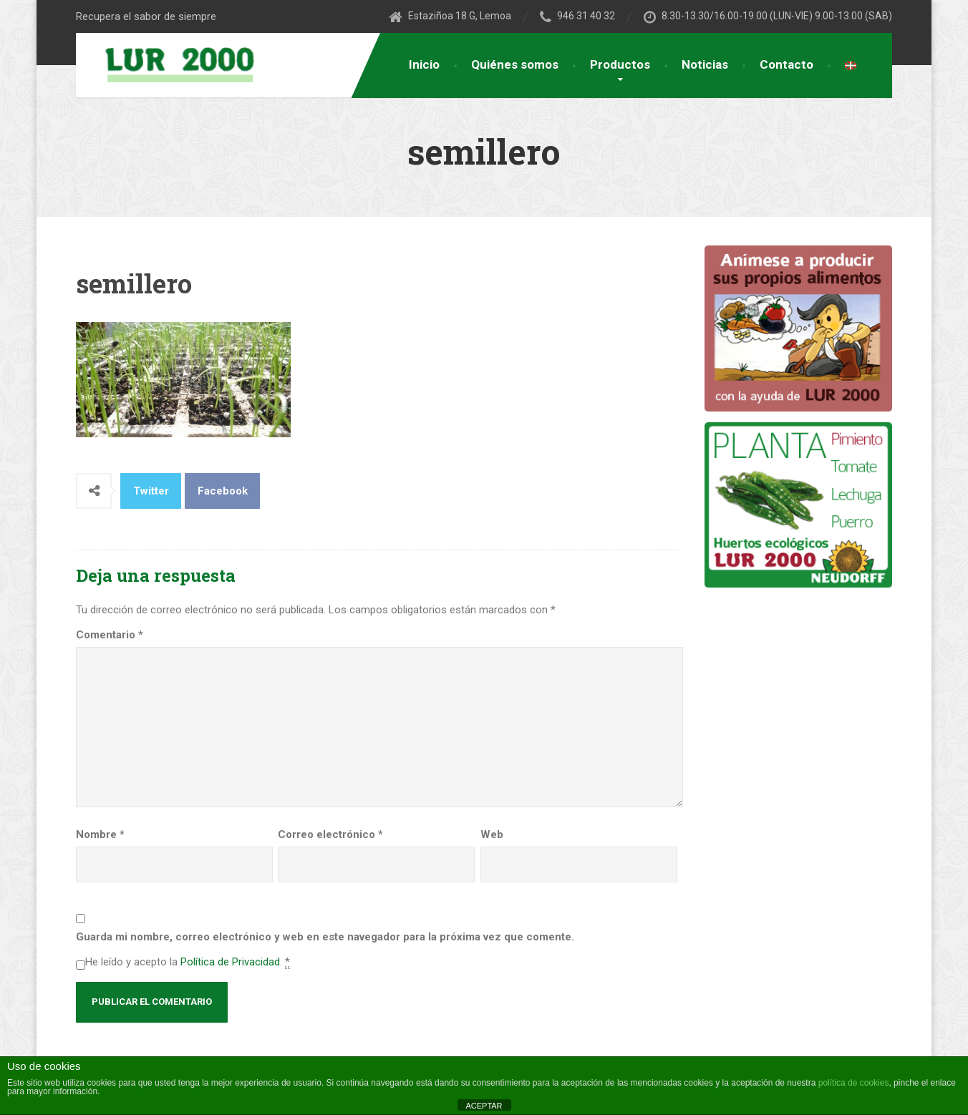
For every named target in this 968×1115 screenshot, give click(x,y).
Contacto (786, 64)
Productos (620, 64)
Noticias (705, 64)
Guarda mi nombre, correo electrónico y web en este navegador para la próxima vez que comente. (325, 936)
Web (491, 834)
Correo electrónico (330, 834)
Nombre (100, 834)
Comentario (109, 634)
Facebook (223, 491)
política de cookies (853, 1083)
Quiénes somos (514, 64)
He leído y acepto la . (187, 962)
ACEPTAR (483, 1105)
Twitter (151, 491)
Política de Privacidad (230, 961)
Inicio (424, 64)
